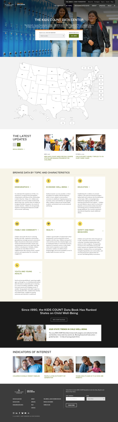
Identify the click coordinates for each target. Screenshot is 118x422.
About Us (90, 2)
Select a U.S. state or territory (47, 32)
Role (88, 395)
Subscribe (71, 405)
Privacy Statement (48, 401)
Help (109, 5)
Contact (33, 407)
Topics (103, 2)
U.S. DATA (74, 36)
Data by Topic (16, 401)
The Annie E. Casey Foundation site (52, 398)
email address (69, 395)
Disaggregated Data (82, 5)
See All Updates (18, 149)
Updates (102, 5)
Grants (107, 2)
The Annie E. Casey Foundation (76, 1)
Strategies (97, 2)
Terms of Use (47, 404)
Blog (112, 2)
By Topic (69, 5)
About (94, 5)
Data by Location (17, 398)
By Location (59, 5)
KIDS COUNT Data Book (59, 320)
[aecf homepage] (9, 4)
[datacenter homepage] (21, 4)
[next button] (18, 144)
